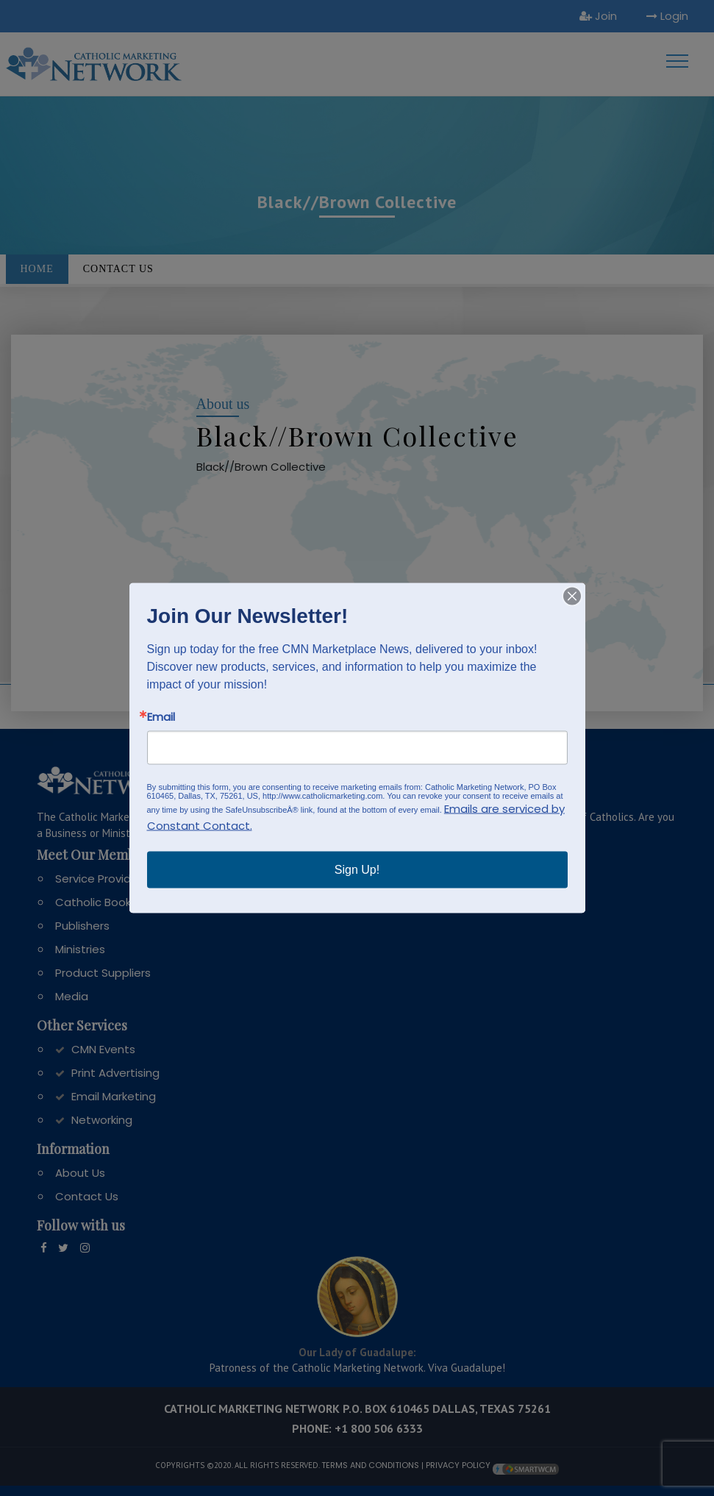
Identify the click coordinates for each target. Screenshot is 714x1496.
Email (161, 716)
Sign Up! (357, 869)
